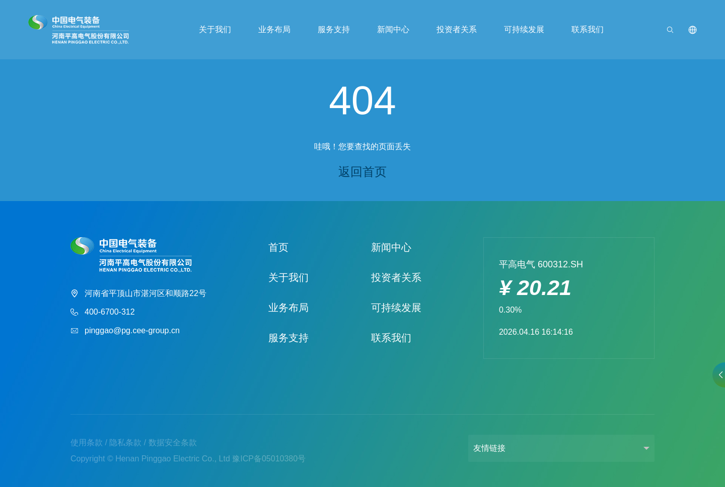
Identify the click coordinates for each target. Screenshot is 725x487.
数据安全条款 (173, 442)
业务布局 (275, 30)
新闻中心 (393, 30)
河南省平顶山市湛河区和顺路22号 (138, 293)
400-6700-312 (102, 312)
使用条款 (86, 442)
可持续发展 (523, 30)
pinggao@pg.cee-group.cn (125, 331)
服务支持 (334, 30)
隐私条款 (125, 442)
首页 (278, 247)
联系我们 (586, 30)
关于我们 (216, 30)
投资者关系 (456, 30)
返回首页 (362, 171)
